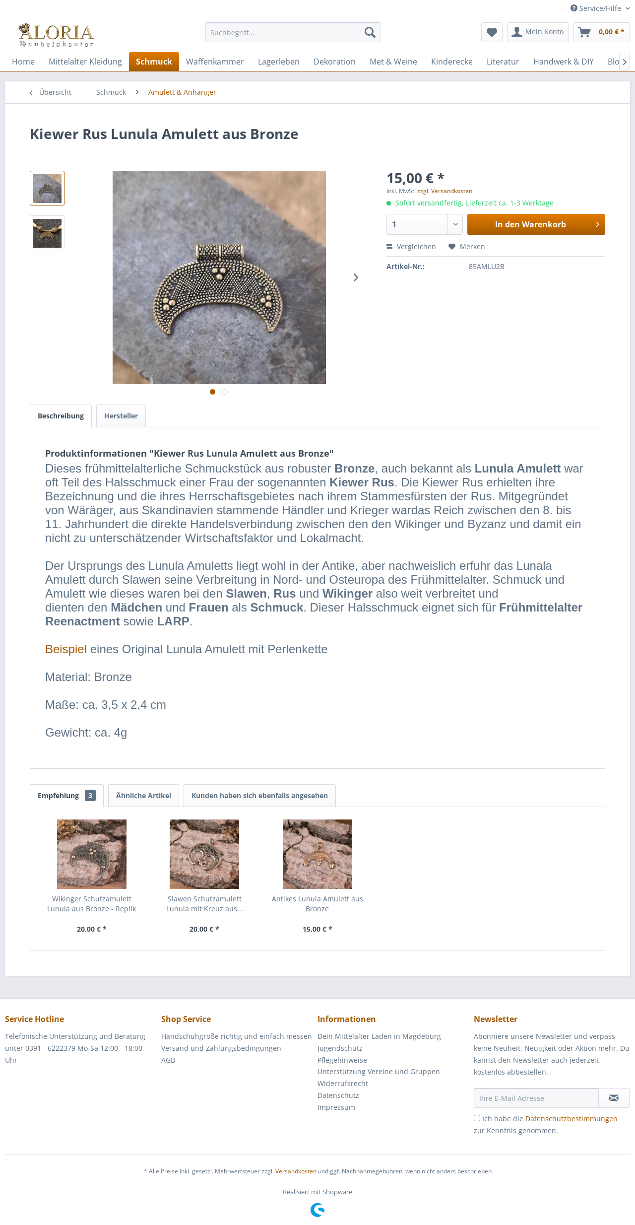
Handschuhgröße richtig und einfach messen (236, 1036)
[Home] (23, 61)
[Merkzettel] (492, 32)
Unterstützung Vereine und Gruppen (379, 1071)
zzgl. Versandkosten (444, 191)
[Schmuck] (154, 61)
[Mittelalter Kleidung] (85, 61)
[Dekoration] (335, 61)
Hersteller (121, 415)
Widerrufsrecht (343, 1083)
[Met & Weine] (393, 61)
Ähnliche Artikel (143, 795)
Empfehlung (67, 795)
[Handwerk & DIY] (563, 61)
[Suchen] (370, 32)
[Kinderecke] (452, 61)
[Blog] (616, 61)
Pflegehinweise (342, 1060)
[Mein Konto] (538, 32)
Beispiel (66, 649)
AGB (168, 1060)
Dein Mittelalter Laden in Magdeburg (379, 1036)
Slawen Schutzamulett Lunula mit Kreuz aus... (204, 903)
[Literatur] (503, 61)
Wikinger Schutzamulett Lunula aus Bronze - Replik (91, 903)
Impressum (336, 1107)
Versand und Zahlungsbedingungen (221, 1048)
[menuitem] (293, 37)
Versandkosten (296, 1171)
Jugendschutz (340, 1048)
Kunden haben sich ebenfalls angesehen (259, 795)
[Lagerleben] (279, 61)
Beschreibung (61, 415)
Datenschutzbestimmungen (571, 1118)
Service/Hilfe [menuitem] (597, 8)
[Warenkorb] (601, 32)
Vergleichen (411, 246)
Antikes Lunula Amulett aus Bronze (317, 903)
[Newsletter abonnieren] (614, 1098)
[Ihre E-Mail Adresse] (536, 1098)
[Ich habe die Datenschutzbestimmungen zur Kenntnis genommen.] (477, 1118)
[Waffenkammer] (215, 61)
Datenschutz (338, 1095)
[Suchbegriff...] (293, 32)
